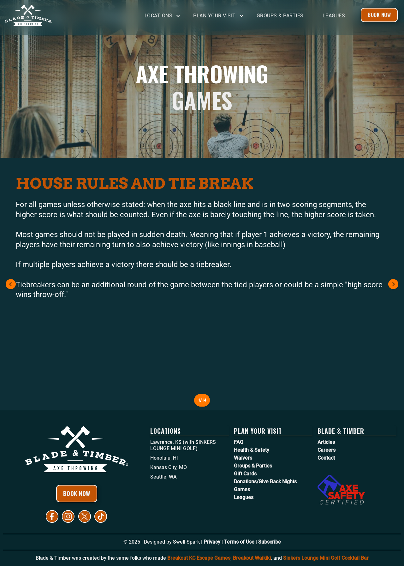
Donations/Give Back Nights (265, 482)
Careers (327, 450)
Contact (326, 458)
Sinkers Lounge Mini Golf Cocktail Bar (326, 558)
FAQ (238, 442)
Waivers (243, 458)
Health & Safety (251, 450)
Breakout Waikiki (252, 558)
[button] (164, 16)
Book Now (379, 15)
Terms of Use (239, 542)
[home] (52, 15)
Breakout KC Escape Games (198, 558)
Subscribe (269, 542)
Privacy (212, 542)
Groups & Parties (280, 16)
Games (242, 489)
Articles (326, 442)
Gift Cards (245, 474)
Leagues (334, 16)
